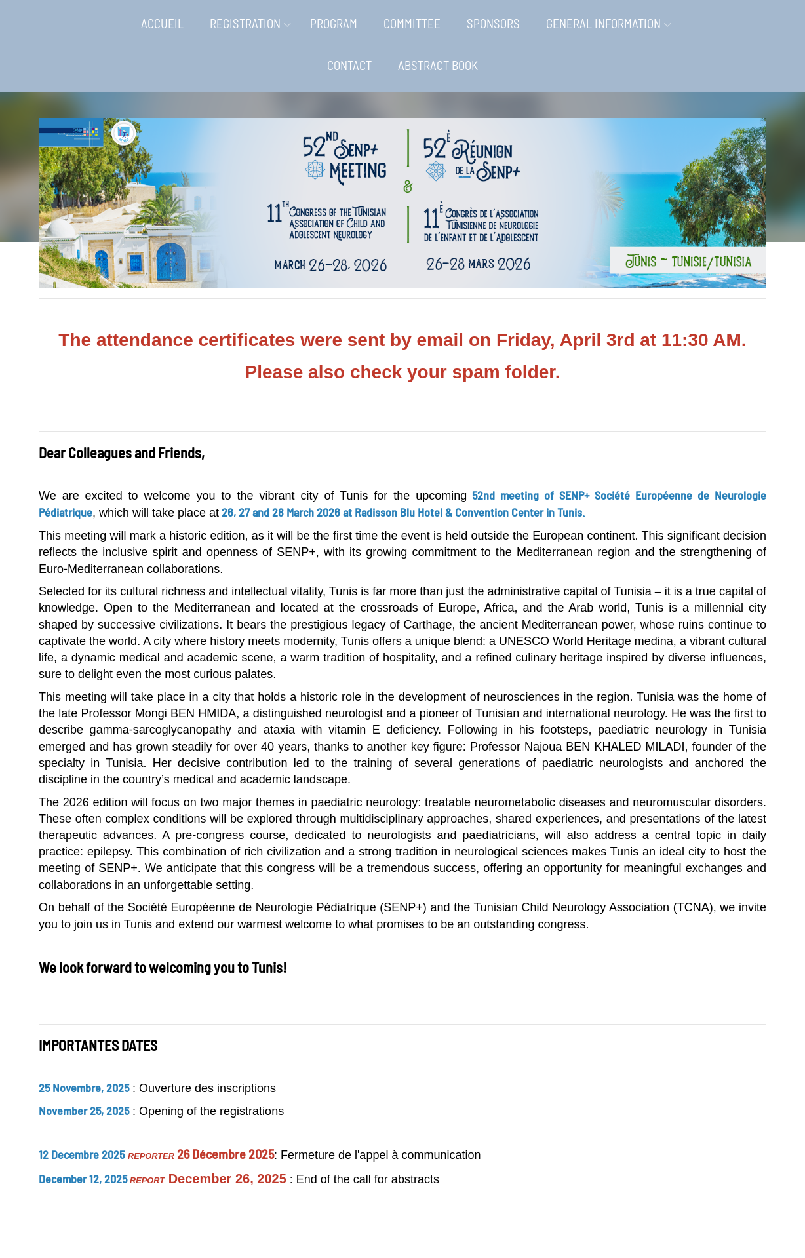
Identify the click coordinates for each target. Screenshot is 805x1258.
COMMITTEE (412, 23)
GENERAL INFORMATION (603, 23)
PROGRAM (333, 23)
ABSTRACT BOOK (438, 65)
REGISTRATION (245, 23)
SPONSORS (493, 23)
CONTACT (349, 65)
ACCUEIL (162, 23)
